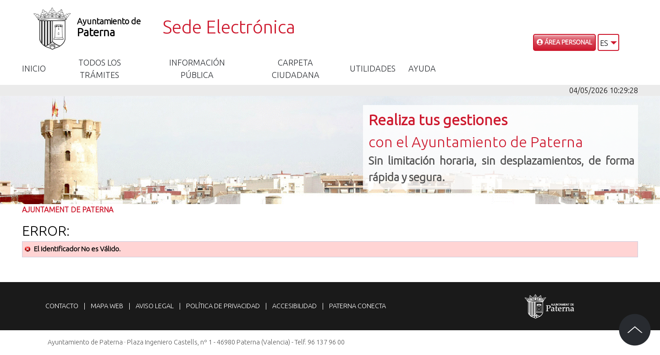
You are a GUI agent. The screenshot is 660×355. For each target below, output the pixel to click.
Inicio (34, 68)
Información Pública (197, 68)
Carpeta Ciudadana (295, 68)
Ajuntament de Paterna (67, 209)
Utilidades (373, 68)
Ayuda (422, 68)
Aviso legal (155, 306)
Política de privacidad (223, 306)
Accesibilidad (294, 306)
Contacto (61, 306)
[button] (608, 42)
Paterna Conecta (357, 306)
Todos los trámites (99, 68)
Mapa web (107, 306)
